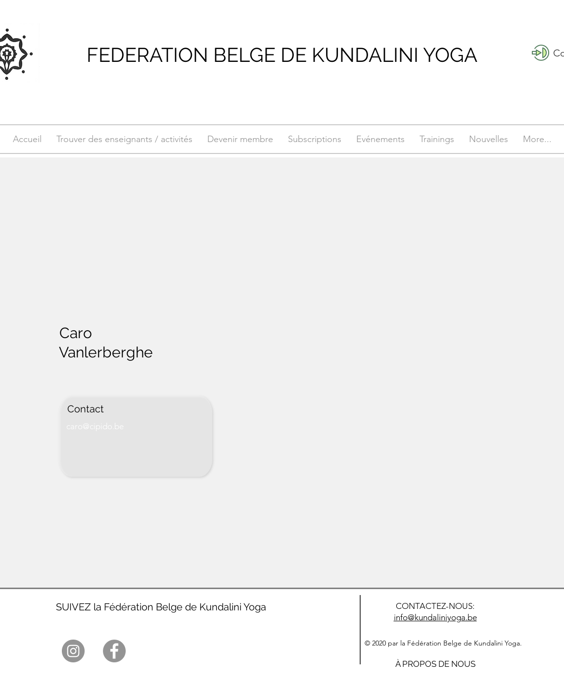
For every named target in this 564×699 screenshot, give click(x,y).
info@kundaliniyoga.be (435, 617)
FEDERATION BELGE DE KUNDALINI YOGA (282, 54)
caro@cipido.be (95, 426)
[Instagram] (73, 651)
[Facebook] (114, 651)
